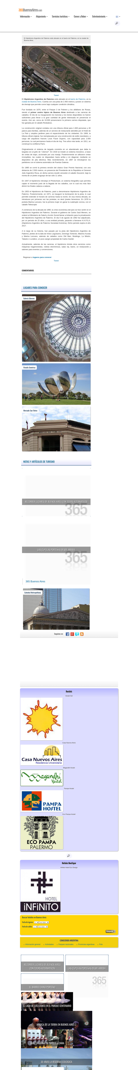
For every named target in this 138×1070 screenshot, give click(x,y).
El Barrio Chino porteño (42, 987)
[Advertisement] (69, 659)
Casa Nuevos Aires (69, 743)
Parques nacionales (65, 944)
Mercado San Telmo (30, 410)
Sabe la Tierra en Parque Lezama (73, 1021)
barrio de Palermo (77, 99)
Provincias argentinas (86, 944)
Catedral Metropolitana (32, 592)
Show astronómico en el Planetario (69, 1048)
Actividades (49, 944)
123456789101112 (44, 922)
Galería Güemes (29, 298)
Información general (32, 944)
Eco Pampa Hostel (69, 814)
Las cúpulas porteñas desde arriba (56, 550)
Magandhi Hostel (69, 768)
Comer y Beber (81, 16)
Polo (101, 944)
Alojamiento (42, 16)
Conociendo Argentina (69, 940)
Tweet (56, 95)
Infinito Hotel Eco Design (68, 867)
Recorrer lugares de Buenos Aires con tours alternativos (56, 502)
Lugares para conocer (35, 287)
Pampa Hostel (69, 788)
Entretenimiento (99, 16)
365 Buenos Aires (35, 581)
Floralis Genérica (29, 367)
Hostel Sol (68, 696)
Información (26, 16)
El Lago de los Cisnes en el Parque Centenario (73, 995)
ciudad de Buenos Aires (31, 102)
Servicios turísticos (60, 16)
